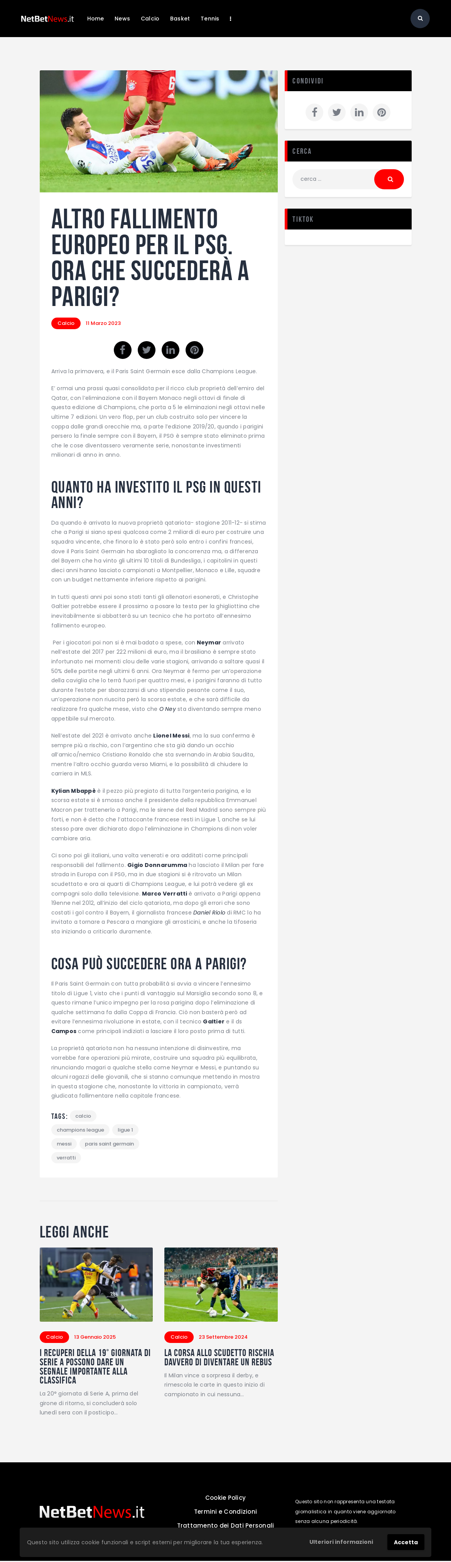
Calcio (65, 323)
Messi (64, 1143)
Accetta (406, 1542)
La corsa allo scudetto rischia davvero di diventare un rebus (217, 1363)
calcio (83, 1116)
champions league (80, 1130)
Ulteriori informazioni (341, 1542)
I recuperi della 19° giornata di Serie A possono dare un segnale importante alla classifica (93, 1368)
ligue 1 (125, 1130)
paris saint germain (109, 1143)
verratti (66, 1157)
